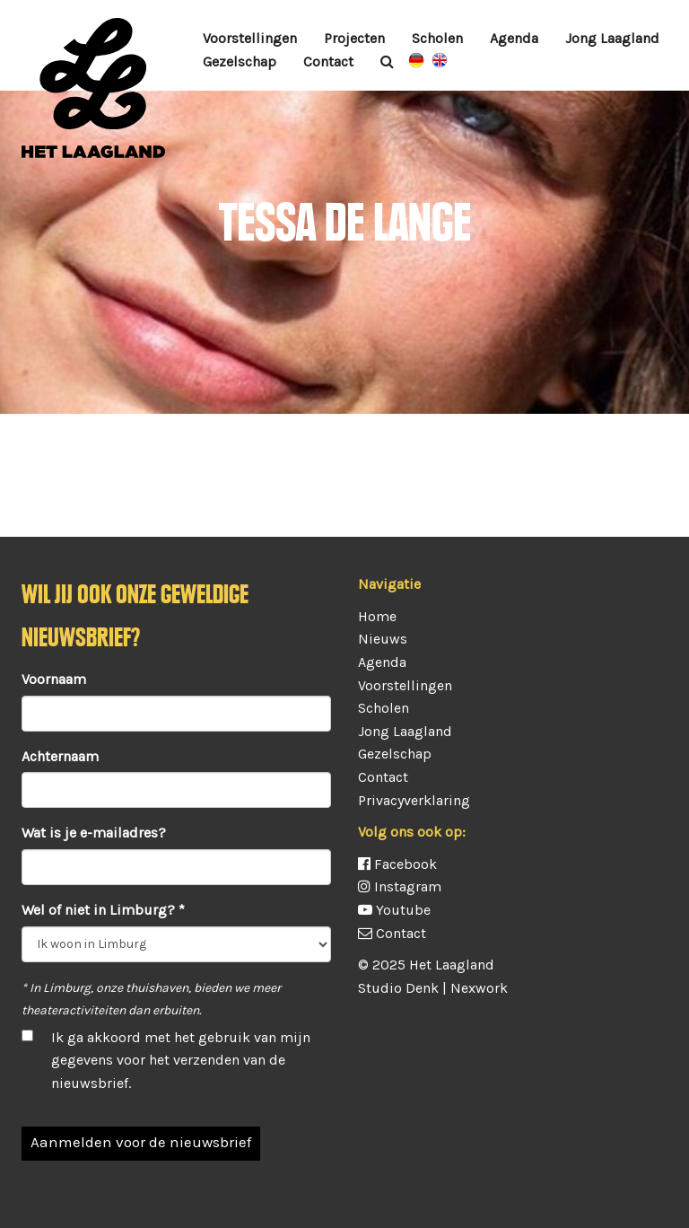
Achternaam (60, 756)
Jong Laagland (405, 731)
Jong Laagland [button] (612, 38)
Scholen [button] (437, 38)
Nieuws (382, 638)
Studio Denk (398, 987)
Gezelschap (395, 753)
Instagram (399, 886)
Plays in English (440, 60)
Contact (328, 61)
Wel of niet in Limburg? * (103, 909)
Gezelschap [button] (239, 61)
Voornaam (54, 679)
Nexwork (479, 987)
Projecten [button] (354, 38)
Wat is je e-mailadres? (94, 832)
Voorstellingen (250, 38)
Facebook (397, 864)
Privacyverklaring (414, 800)
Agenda (514, 38)
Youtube (394, 909)
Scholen (383, 707)
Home (377, 616)
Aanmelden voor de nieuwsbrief (141, 1142)
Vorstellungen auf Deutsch (416, 60)
